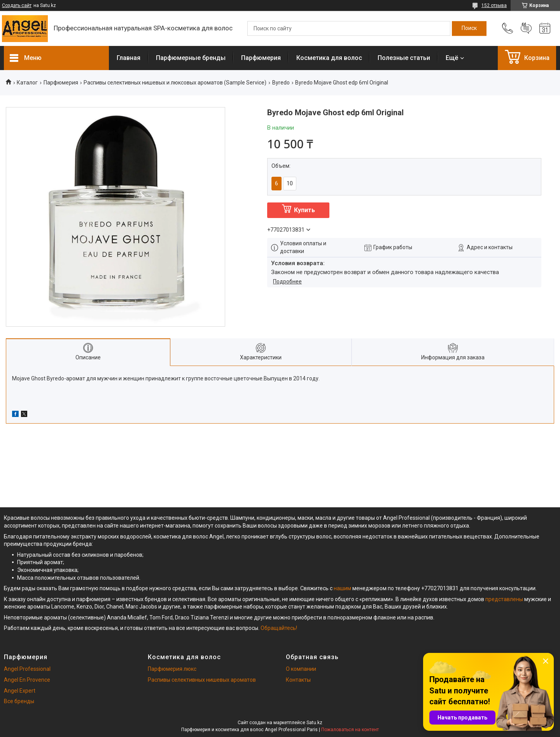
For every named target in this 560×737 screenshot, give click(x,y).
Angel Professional (27, 669)
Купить (304, 210)
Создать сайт (17, 5)
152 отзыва (494, 5)
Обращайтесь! (279, 628)
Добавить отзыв (526, 28)
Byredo (281, 82)
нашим (342, 588)
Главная (128, 58)
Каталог (27, 82)
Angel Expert (19, 691)
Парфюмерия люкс (172, 669)
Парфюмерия (261, 58)
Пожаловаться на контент (350, 729)
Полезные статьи (404, 58)
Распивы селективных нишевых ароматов (202, 680)
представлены (504, 599)
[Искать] (469, 28)
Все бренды (19, 701)
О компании (301, 669)
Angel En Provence (27, 680)
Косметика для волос (329, 58)
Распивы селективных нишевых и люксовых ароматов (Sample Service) (175, 82)
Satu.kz (314, 722)
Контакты (298, 680)
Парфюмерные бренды (191, 58)
